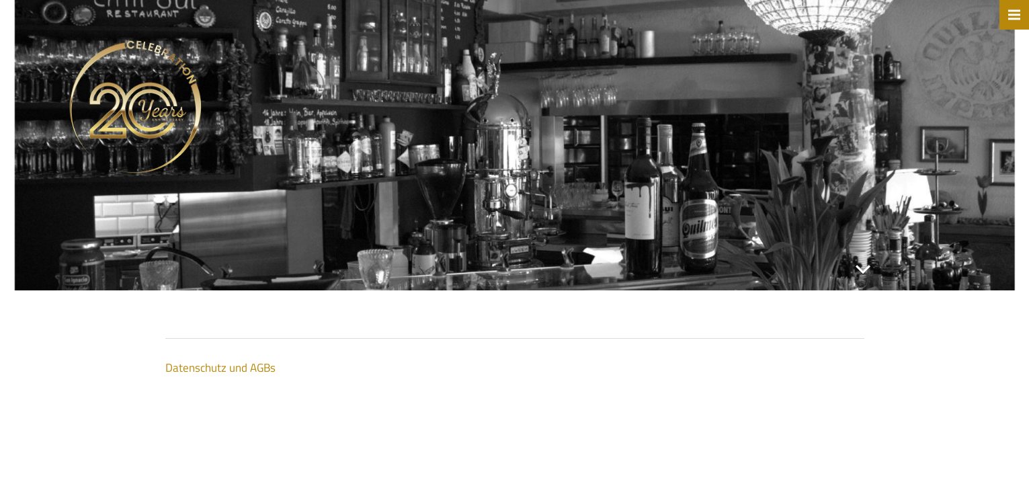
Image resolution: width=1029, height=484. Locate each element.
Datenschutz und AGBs (220, 367)
